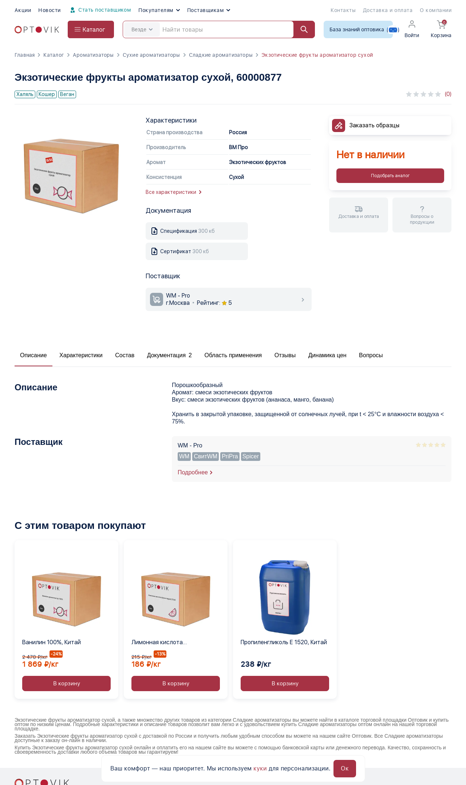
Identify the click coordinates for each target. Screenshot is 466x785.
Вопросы (371, 355)
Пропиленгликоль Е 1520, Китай (284, 642)
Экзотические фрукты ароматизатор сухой (317, 55)
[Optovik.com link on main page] (37, 29)
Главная (25, 55)
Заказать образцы (374, 125)
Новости (49, 10)
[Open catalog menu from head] (91, 29)
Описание (33, 355)
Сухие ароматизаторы (151, 55)
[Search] (219, 29)
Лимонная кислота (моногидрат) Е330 (157, 643)
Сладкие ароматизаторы (221, 55)
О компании (435, 10)
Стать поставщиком (99, 10)
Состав (124, 355)
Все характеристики (173, 192)
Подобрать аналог (390, 175)
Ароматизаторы (93, 55)
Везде (142, 29)
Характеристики (81, 355)
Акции (23, 10)
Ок (345, 768)
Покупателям (158, 10)
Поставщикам (208, 10)
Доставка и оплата (387, 10)
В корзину (66, 683)
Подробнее (193, 472)
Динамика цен (327, 355)
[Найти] (301, 29)
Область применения (233, 355)
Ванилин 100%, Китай (51, 642)
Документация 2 (169, 355)
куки (260, 768)
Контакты (343, 10)
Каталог (53, 55)
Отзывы (285, 355)
